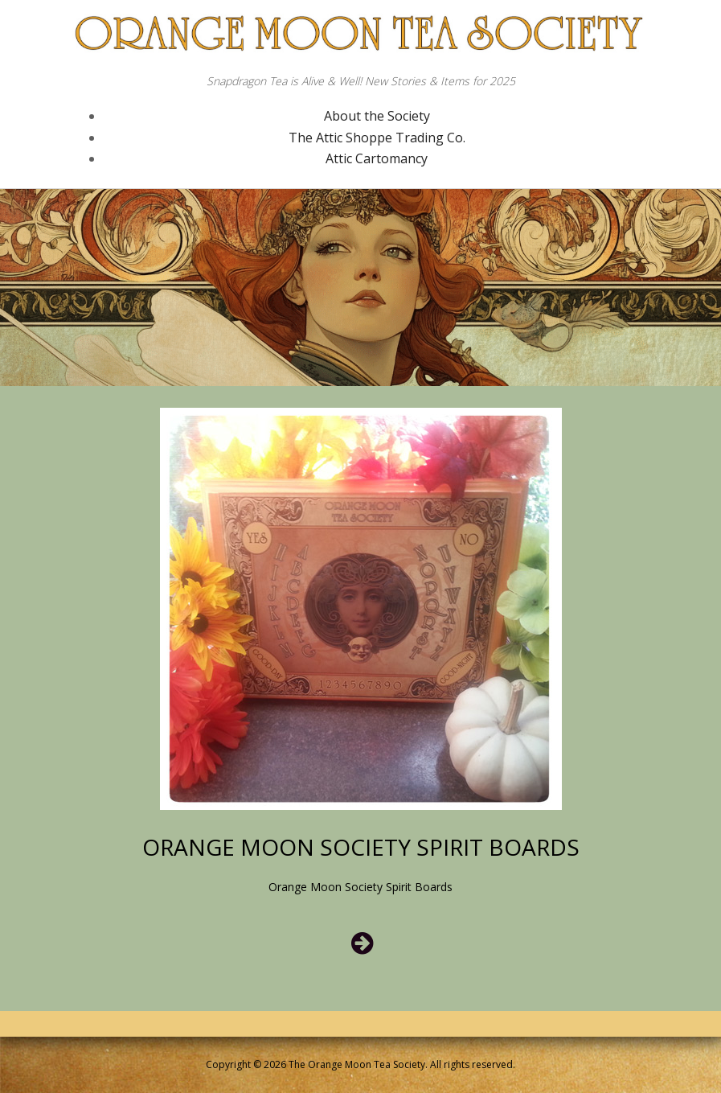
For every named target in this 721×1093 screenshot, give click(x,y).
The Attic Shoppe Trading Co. (377, 137)
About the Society (377, 116)
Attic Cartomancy (377, 158)
